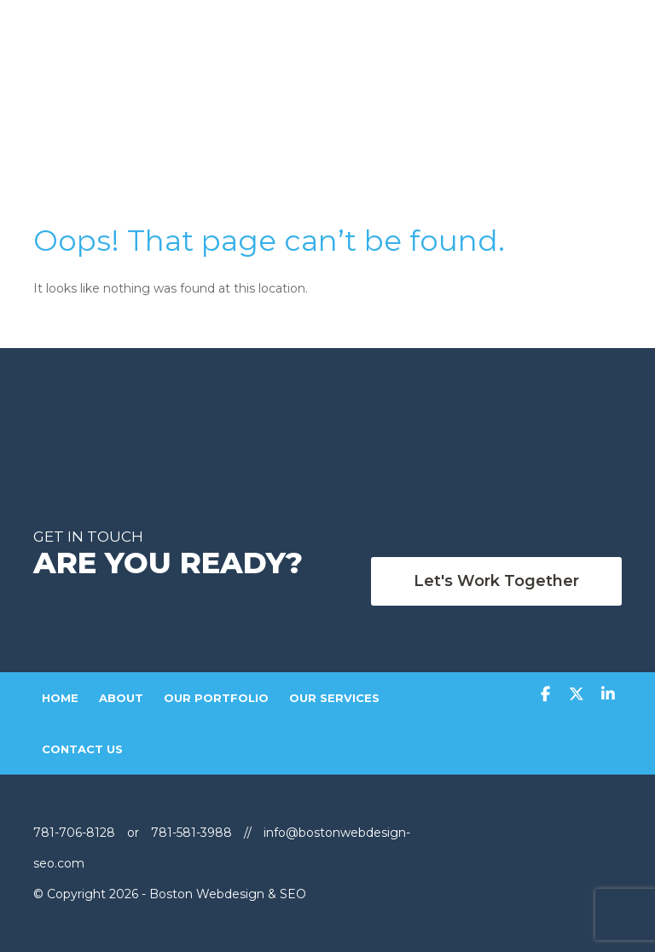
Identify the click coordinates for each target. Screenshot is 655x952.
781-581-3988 (191, 832)
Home (60, 698)
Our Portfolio (216, 698)
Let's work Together (496, 581)
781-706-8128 (76, 832)
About (121, 698)
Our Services (334, 698)
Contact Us (82, 749)
